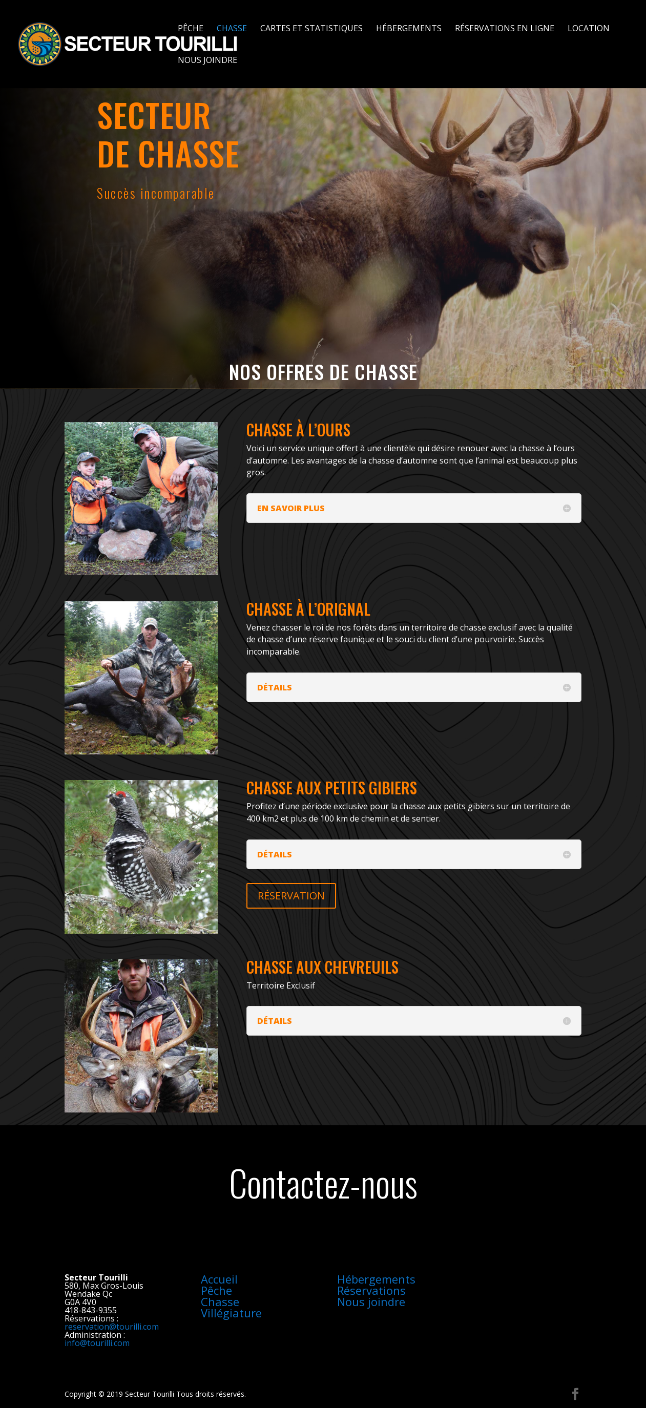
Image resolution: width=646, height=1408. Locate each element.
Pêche (190, 29)
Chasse (232, 29)
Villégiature (231, 1312)
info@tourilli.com (97, 1343)
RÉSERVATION (291, 895)
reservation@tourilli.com (112, 1326)
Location (589, 29)
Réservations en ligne (504, 29)
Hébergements (409, 29)
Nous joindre (207, 61)
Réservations (371, 1290)
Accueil (219, 1279)
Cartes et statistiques (311, 29)
